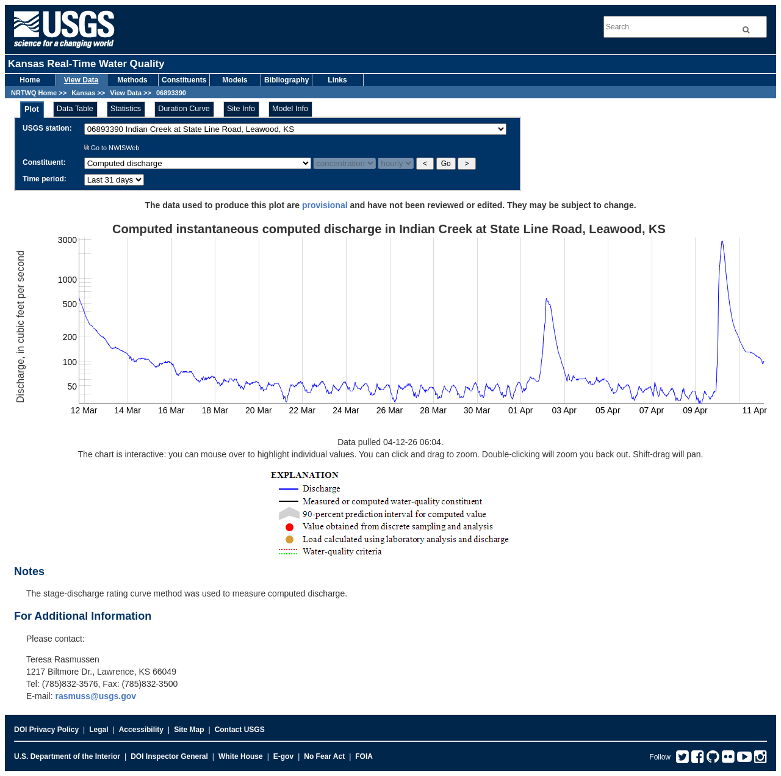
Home (30, 80)
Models (234, 80)
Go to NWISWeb (112, 147)
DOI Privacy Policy (46, 729)
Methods (132, 80)
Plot (31, 109)
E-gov (283, 756)
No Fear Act (324, 756)
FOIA (364, 756)
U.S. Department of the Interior (67, 756)
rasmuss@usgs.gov (95, 696)
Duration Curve (184, 108)
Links (337, 80)
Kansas (83, 92)
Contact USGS (240, 729)
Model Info (290, 108)
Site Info (241, 108)
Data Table (75, 108)
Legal (98, 729)
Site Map (189, 729)
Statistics (125, 108)
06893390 (171, 92)
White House (240, 756)
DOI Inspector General (169, 756)
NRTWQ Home (34, 92)
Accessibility (141, 729)
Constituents (184, 80)
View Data (81, 80)
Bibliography (286, 80)
